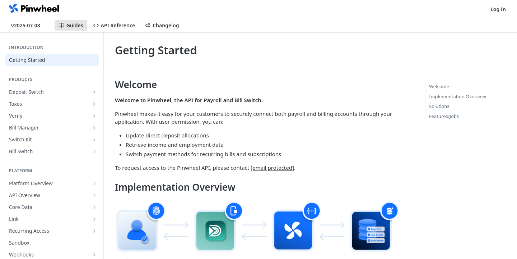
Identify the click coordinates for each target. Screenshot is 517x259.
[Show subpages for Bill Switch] (94, 151)
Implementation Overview (457, 96)
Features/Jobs (444, 116)
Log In (498, 9)
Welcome (439, 86)
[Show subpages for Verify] (94, 116)
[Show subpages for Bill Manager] (94, 128)
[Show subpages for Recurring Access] (94, 231)
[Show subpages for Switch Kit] (94, 139)
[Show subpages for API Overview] (94, 195)
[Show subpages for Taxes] (94, 104)
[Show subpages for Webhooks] (94, 255)
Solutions (439, 106)
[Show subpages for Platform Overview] (94, 183)
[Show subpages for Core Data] (94, 207)
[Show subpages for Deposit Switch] (94, 92)
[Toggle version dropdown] (30, 25)
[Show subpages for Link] (94, 219)
